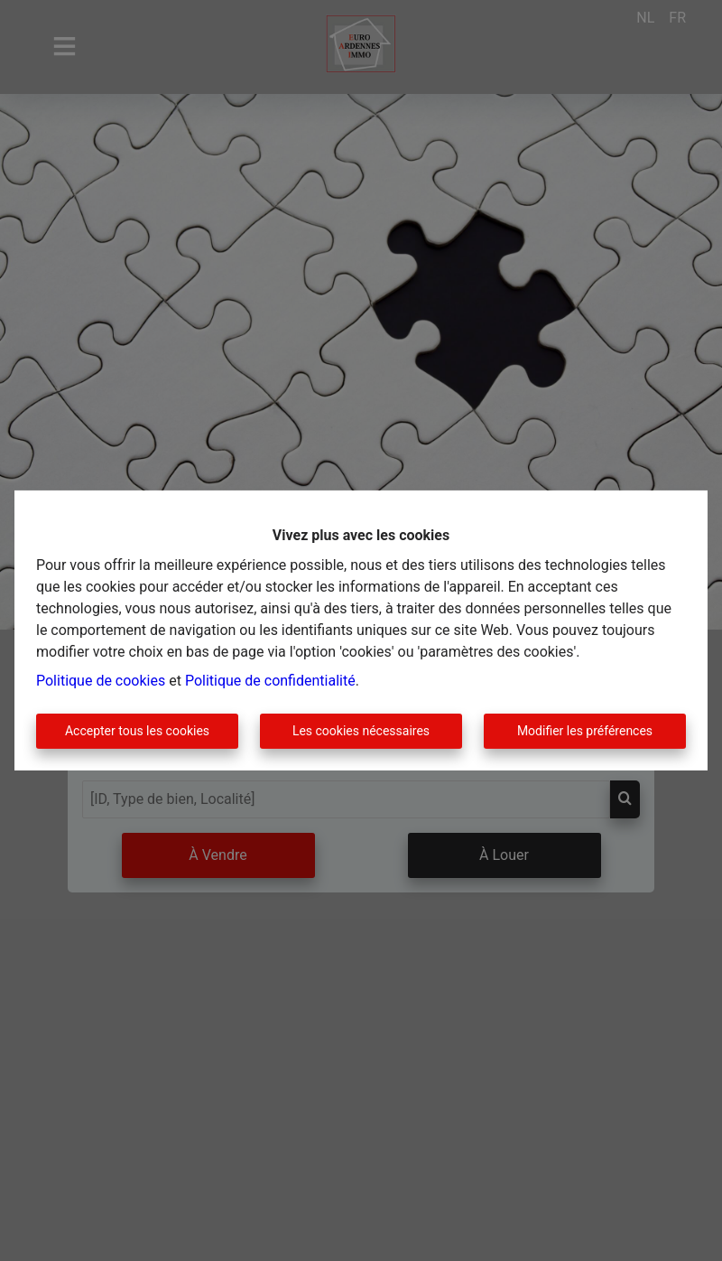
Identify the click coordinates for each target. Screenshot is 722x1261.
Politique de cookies (100, 680)
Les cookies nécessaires (361, 731)
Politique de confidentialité (270, 680)
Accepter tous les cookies (137, 731)
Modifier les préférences (585, 731)
